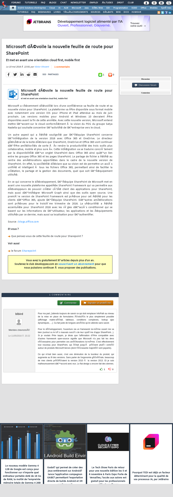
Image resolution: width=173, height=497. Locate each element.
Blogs (53, 2)
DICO (126, 12)
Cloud (52, 8)
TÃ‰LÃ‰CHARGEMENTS (75, 12)
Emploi (93, 2)
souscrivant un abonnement (76, 264)
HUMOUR (136, 12)
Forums (16, 2)
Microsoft (76, 8)
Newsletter (78, 2)
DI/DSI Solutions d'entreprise (32, 8)
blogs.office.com (28, 222)
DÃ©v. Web (97, 8)
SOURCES (95, 12)
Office (143, 8)
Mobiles (154, 8)
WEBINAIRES (44, 12)
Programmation (120, 8)
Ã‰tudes (107, 2)
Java (86, 8)
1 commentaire (62, 67)
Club (130, 2)
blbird (19, 313)
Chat (63, 2)
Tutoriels (30, 2)
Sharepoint (29, 251)
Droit (120, 2)
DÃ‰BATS (108, 12)
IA (59, 8)
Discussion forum (145, 85)
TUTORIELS (22, 12)
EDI (108, 8)
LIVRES (57, 12)
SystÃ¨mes (166, 8)
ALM (66, 8)
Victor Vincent (41, 67)
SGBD (134, 8)
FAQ (43, 2)
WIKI (118, 12)
